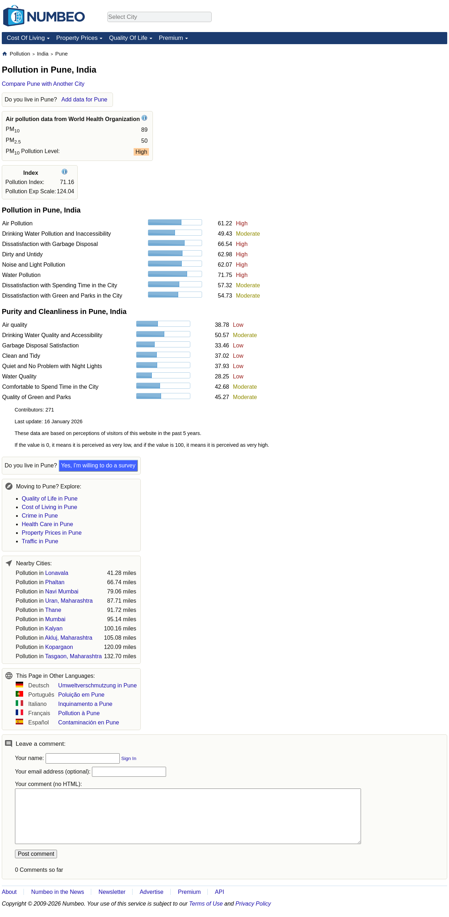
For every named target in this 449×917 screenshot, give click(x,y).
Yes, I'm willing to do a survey (98, 465)
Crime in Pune (40, 516)
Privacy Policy (253, 904)
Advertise (152, 892)
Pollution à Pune (79, 713)
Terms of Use (206, 904)
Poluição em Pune (81, 695)
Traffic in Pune (40, 541)
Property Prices (77, 38)
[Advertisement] (393, 94)
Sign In (128, 758)
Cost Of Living (26, 38)
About (9, 892)
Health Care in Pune (47, 524)
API (219, 892)
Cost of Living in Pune (49, 507)
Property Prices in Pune (52, 533)
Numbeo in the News (57, 892)
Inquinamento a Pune (85, 704)
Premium (171, 38)
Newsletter (112, 892)
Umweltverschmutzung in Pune (97, 685)
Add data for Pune (84, 99)
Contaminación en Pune (88, 722)
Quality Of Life (128, 38)
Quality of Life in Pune (50, 499)
